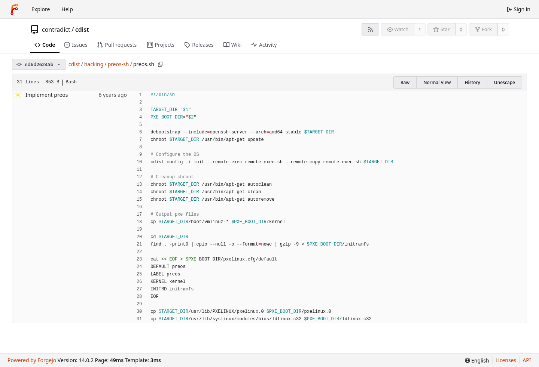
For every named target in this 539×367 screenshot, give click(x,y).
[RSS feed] (370, 29)
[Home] (14, 9)
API (527, 360)
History (472, 82)
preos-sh (118, 64)
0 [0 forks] (503, 29)
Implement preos (46, 94)
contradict (56, 29)
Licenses (506, 360)
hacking (94, 64)
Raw (405, 82)
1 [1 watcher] (419, 29)
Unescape (504, 82)
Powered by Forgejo (31, 360)
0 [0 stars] (461, 29)
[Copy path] (160, 64)
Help (67, 9)
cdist (82, 29)
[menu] (477, 360)
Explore (40, 9)
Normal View (437, 82)
